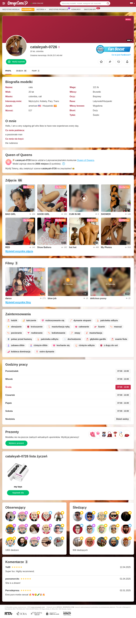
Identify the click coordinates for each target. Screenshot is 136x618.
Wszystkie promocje (59, 9)
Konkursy (75, 9)
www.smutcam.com (38, 607)
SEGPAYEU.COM (68, 607)
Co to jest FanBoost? (121, 55)
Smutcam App (90, 9)
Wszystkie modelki (11, 9)
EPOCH (59, 607)
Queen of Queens (85, 160)
